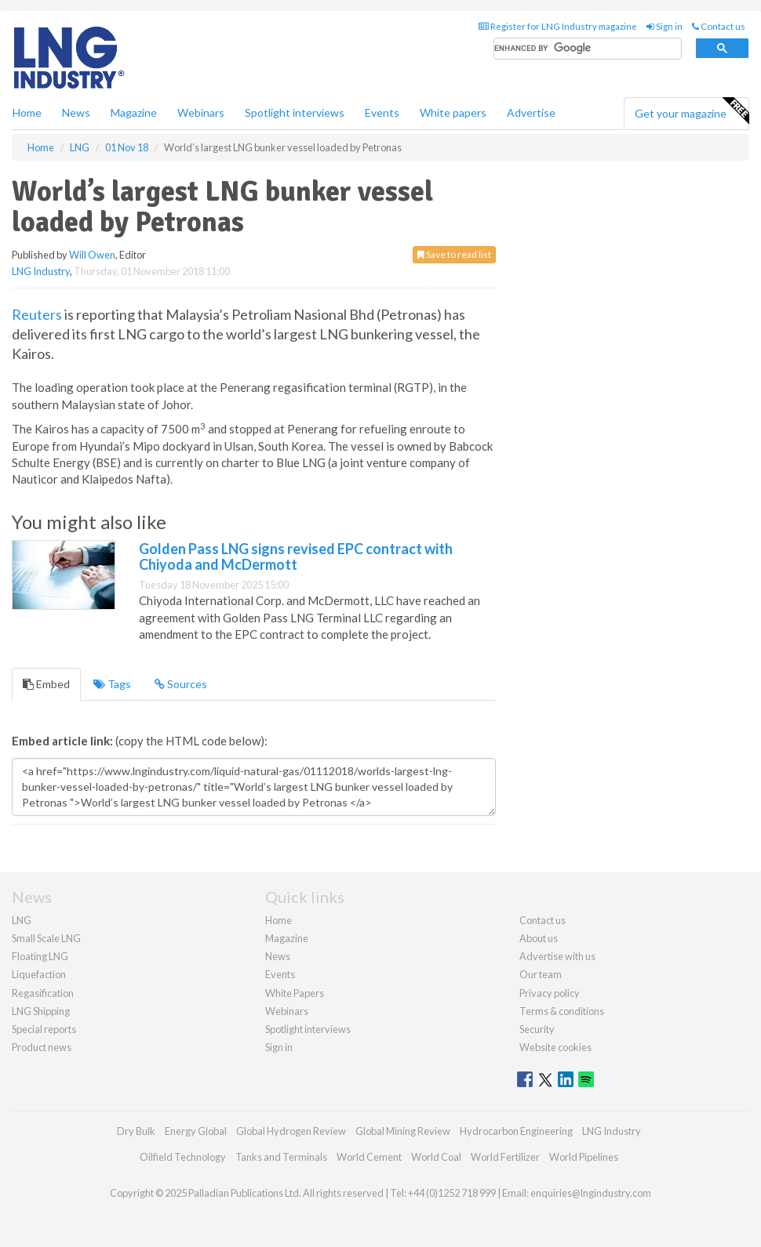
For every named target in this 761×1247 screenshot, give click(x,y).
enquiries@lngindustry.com (590, 1193)
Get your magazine (691, 111)
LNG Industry (41, 271)
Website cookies (555, 1047)
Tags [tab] (112, 684)
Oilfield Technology (183, 1157)
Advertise (531, 112)
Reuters (37, 314)
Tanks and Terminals (281, 1157)
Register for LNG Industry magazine (558, 26)
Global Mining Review (402, 1131)
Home (27, 112)
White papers (453, 112)
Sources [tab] (181, 684)
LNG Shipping (41, 1011)
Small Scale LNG (46, 938)
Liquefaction (39, 974)
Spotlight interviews (294, 112)
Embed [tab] (46, 684)
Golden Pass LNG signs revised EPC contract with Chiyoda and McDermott (296, 556)
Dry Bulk (136, 1131)
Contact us (718, 26)
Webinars (200, 112)
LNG (21, 920)
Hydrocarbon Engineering (516, 1131)
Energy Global (196, 1131)
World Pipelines (583, 1157)
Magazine (134, 112)
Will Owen (92, 254)
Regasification (43, 993)
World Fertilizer (505, 1157)
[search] (587, 49)
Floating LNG (40, 956)
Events (382, 112)
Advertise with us (557, 956)
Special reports (44, 1029)
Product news (41, 1047)
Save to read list (454, 254)
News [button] (76, 112)
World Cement (369, 1157)
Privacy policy (549, 993)
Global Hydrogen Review (291, 1131)
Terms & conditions (561, 1011)
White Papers (294, 993)
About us (538, 938)
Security (537, 1029)
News (277, 956)
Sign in (664, 26)
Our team (540, 974)
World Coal (436, 1157)
